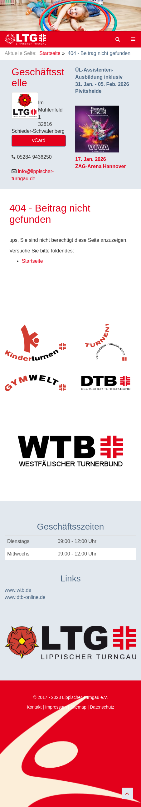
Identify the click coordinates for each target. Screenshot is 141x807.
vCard (39, 140)
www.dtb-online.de (25, 597)
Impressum (56, 707)
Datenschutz (102, 707)
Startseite (50, 53)
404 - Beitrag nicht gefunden (49, 213)
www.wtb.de (18, 590)
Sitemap (78, 707)
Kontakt (34, 707)
